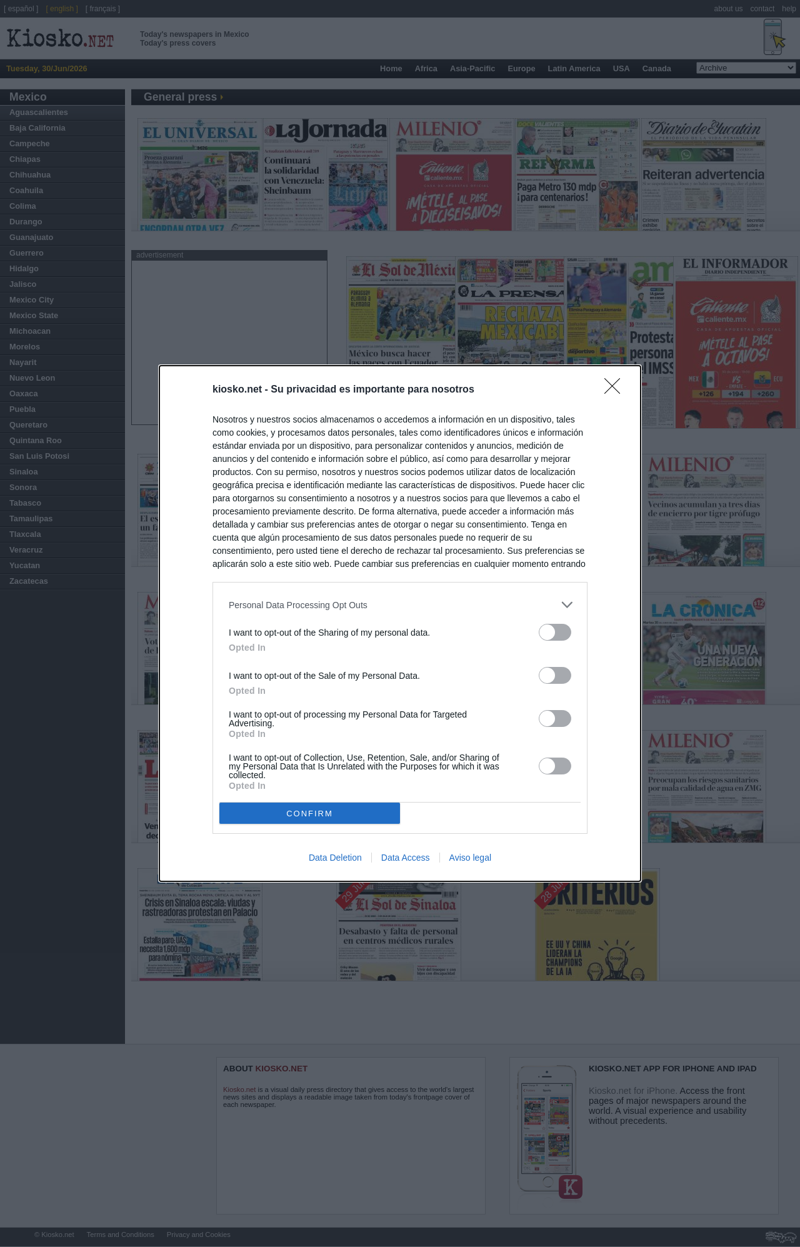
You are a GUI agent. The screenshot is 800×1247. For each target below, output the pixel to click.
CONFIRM (309, 813)
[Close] (616, 390)
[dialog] (400, 623)
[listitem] (400, 604)
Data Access (405, 858)
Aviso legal (470, 858)
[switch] (555, 632)
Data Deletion (335, 858)
